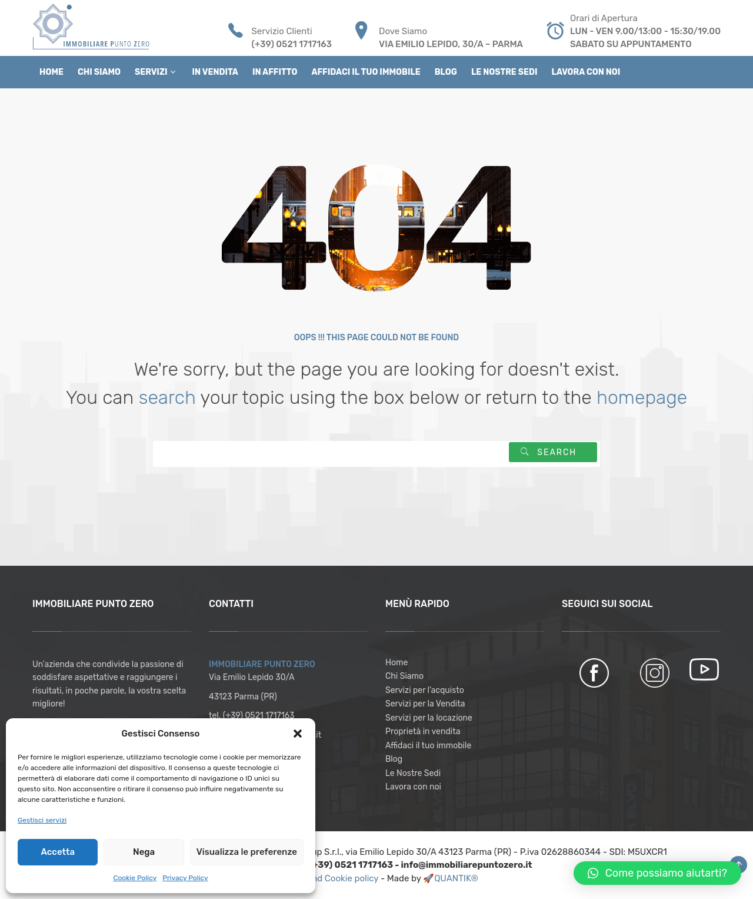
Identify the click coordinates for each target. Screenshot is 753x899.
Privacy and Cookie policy (328, 878)
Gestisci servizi (42, 820)
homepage (642, 397)
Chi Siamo (404, 676)
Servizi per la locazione (428, 718)
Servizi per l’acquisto (424, 690)
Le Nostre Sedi (413, 773)
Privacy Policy (185, 878)
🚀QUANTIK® (450, 878)
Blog (393, 759)
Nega (144, 852)
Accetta (57, 852)
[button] (298, 733)
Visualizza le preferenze (246, 852)
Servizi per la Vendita (425, 703)
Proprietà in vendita (422, 731)
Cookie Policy (134, 878)
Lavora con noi (413, 786)
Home (396, 662)
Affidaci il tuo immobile (428, 745)
